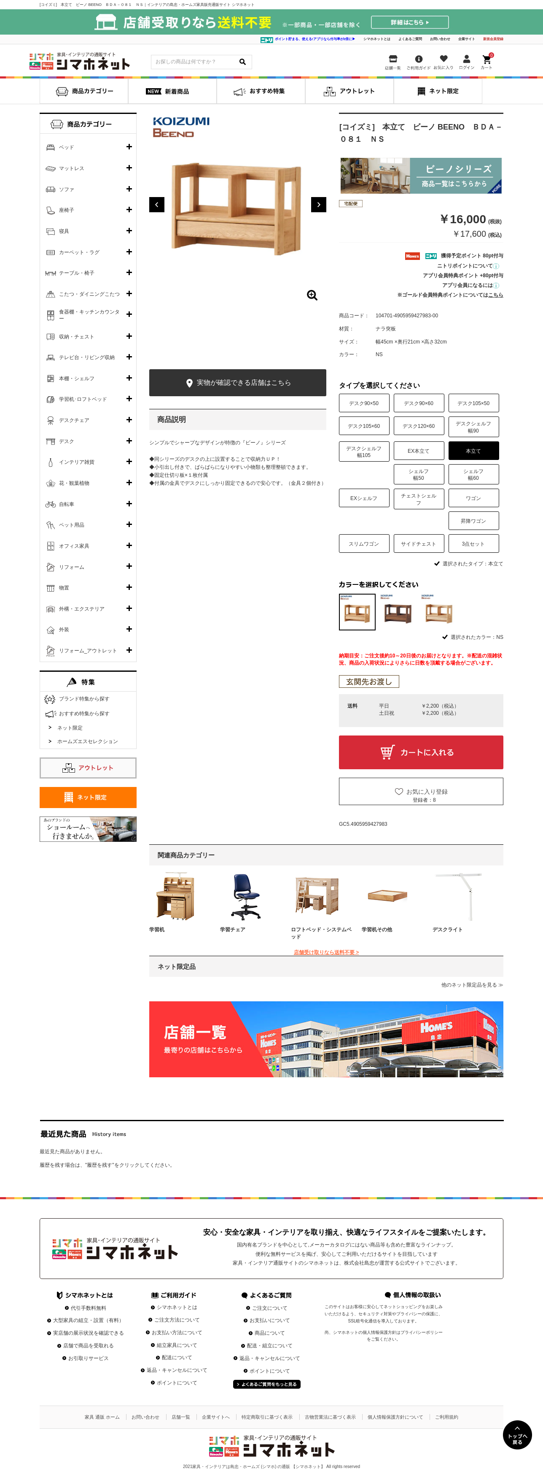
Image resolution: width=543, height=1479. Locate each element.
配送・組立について (270, 1346)
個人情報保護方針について (395, 1417)
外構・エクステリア (82, 609)
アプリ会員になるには (470, 285)
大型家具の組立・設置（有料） (88, 1320)
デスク (66, 441)
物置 (64, 588)
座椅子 (66, 210)
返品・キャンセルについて (177, 1370)
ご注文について (270, 1308)
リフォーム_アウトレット (88, 651)
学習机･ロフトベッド (83, 399)
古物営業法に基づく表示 (330, 1417)
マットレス (71, 168)
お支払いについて (270, 1320)
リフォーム (71, 567)
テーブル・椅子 (76, 273)
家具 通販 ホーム (102, 1417)
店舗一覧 (181, 1417)
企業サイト (466, 39)
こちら (495, 295)
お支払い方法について (177, 1333)
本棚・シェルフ (76, 378)
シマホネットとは (376, 39)
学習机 (156, 930)
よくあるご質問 (410, 39)
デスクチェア (74, 420)
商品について (270, 1333)
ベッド (66, 147)
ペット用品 (71, 525)
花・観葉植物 (74, 483)
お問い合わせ (440, 39)
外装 (64, 630)
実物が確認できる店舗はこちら (237, 383)
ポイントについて (177, 1383)
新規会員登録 (493, 39)
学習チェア (232, 930)
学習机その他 (377, 930)
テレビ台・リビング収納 (87, 357)
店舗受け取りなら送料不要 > (326, 952)
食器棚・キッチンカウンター (89, 315)
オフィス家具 (74, 546)
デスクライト (448, 930)
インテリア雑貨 (76, 462)
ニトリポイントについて (468, 266)
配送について (177, 1357)
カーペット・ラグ (79, 252)
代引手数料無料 (88, 1308)
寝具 (64, 231)
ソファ (66, 189)
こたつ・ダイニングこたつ (89, 294)
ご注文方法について (177, 1320)
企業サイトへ (216, 1417)
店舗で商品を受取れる (88, 1346)
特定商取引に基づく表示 (267, 1417)
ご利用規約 (446, 1417)
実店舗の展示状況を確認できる (88, 1333)
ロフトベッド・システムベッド (321, 933)
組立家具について (177, 1345)
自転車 (66, 504)
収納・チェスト (76, 337)
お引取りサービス (88, 1358)
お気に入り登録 (427, 791)
